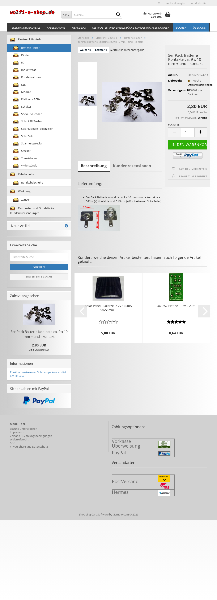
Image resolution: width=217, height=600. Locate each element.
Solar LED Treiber (27, 121)
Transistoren (25, 158)
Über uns (199, 27)
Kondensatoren (27, 77)
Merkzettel (199, 3)
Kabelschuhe (56, 27)
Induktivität (24, 70)
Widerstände (25, 165)
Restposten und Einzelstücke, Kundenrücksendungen (131, 27)
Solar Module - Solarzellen (33, 129)
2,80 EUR (39, 345)
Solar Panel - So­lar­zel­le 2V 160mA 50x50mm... (108, 308)
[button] (158, 3)
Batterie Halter (26, 48)
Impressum (17, 432)
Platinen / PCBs (26, 99)
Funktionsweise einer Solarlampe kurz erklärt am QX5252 (38, 374)
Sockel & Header (27, 114)
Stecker (21, 151)
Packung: (173, 124)
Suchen (181, 27)
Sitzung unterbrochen (23, 428)
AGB (12, 443)
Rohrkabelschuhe (28, 182)
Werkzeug (79, 27)
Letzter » (101, 50)
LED (19, 84)
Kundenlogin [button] (175, 3)
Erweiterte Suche (39, 276)
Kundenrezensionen (132, 165)
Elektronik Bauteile (26, 27)
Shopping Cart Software (93, 514)
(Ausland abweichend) (200, 84)
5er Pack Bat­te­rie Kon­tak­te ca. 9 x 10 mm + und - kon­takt (39, 334)
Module (22, 92)
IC (18, 62)
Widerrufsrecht (19, 439)
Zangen (21, 199)
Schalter (22, 107)
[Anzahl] (188, 132)
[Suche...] (66, 15)
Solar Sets (23, 136)
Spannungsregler (27, 143)
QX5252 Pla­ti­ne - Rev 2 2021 (176, 306)
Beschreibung (94, 165)
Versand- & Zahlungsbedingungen (31, 436)
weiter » (85, 50)
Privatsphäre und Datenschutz (29, 446)
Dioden (21, 55)
